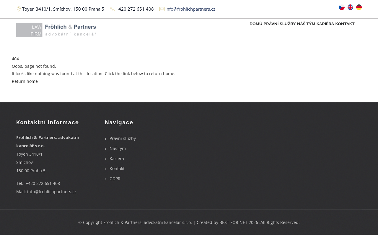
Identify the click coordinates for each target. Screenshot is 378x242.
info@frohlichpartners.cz (51, 198)
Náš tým (289, 31)
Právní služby (256, 31)
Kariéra (315, 31)
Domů (226, 31)
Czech (342, 7)
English (350, 7)
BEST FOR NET (233, 229)
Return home (25, 88)
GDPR (115, 185)
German (359, 7)
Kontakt (342, 31)
